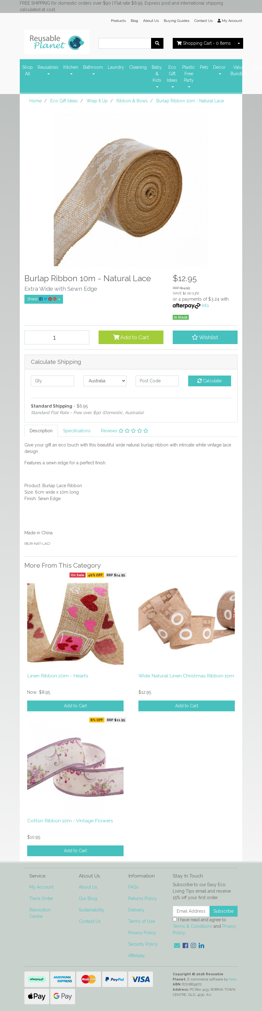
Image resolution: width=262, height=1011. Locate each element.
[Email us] (177, 945)
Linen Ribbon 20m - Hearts (57, 676)
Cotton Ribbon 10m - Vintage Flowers (70, 821)
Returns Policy (142, 898)
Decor (219, 67)
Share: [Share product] (42, 299)
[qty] (52, 381)
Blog (134, 20)
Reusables (48, 67)
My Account (41, 887)
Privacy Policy (142, 932)
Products (118, 20)
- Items (204, 43)
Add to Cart (131, 337)
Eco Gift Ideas (172, 74)
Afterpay (136, 955)
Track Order (41, 898)
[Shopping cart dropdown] (239, 43)
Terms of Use (141, 921)
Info (205, 305)
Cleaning (138, 67)
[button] (205, 337)
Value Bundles (238, 70)
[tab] (41, 431)
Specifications (77, 430)
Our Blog (88, 898)
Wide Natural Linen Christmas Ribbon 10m (186, 676)
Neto (233, 979)
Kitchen (70, 67)
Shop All (27, 70)
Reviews (124, 430)
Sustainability (91, 909)
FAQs (133, 887)
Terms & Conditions (192, 926)
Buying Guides (176, 20)
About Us (151, 20)
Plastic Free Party (188, 74)
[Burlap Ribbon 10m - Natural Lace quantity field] (56, 337)
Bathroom (93, 67)
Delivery (136, 909)
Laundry (116, 67)
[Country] (105, 381)
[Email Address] (191, 911)
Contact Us (203, 20)
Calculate (209, 380)
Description (41, 430)
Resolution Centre (40, 913)
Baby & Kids (157, 74)
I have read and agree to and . (204, 926)
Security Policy (143, 944)
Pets (204, 67)
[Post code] (157, 381)
